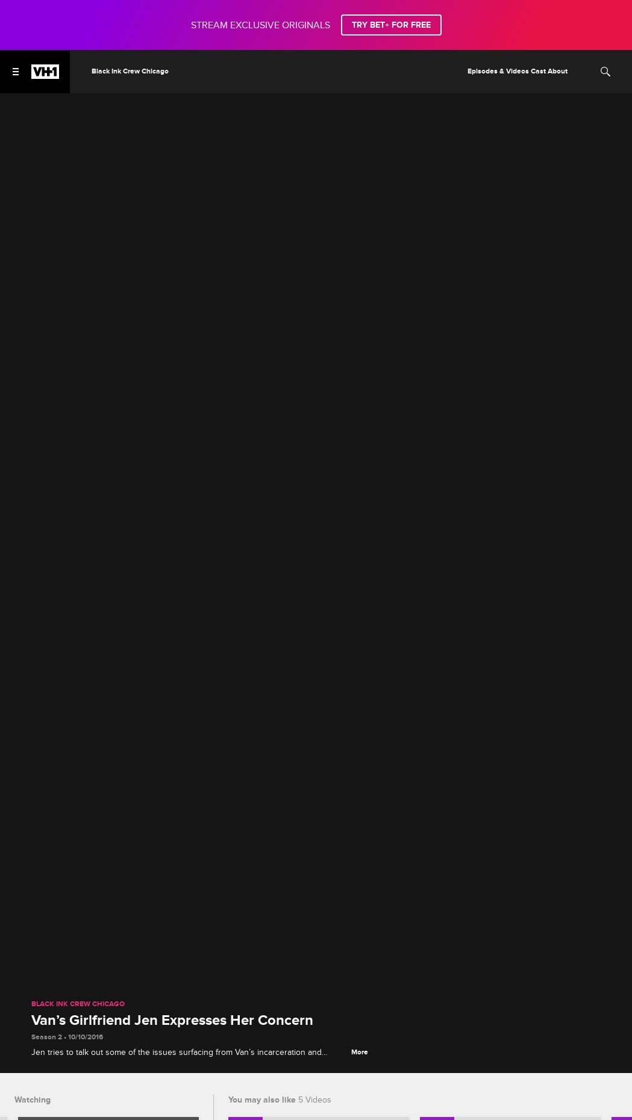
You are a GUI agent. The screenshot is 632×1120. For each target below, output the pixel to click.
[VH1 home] (45, 76)
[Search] (605, 71)
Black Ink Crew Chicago (78, 1004)
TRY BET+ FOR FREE (391, 25)
